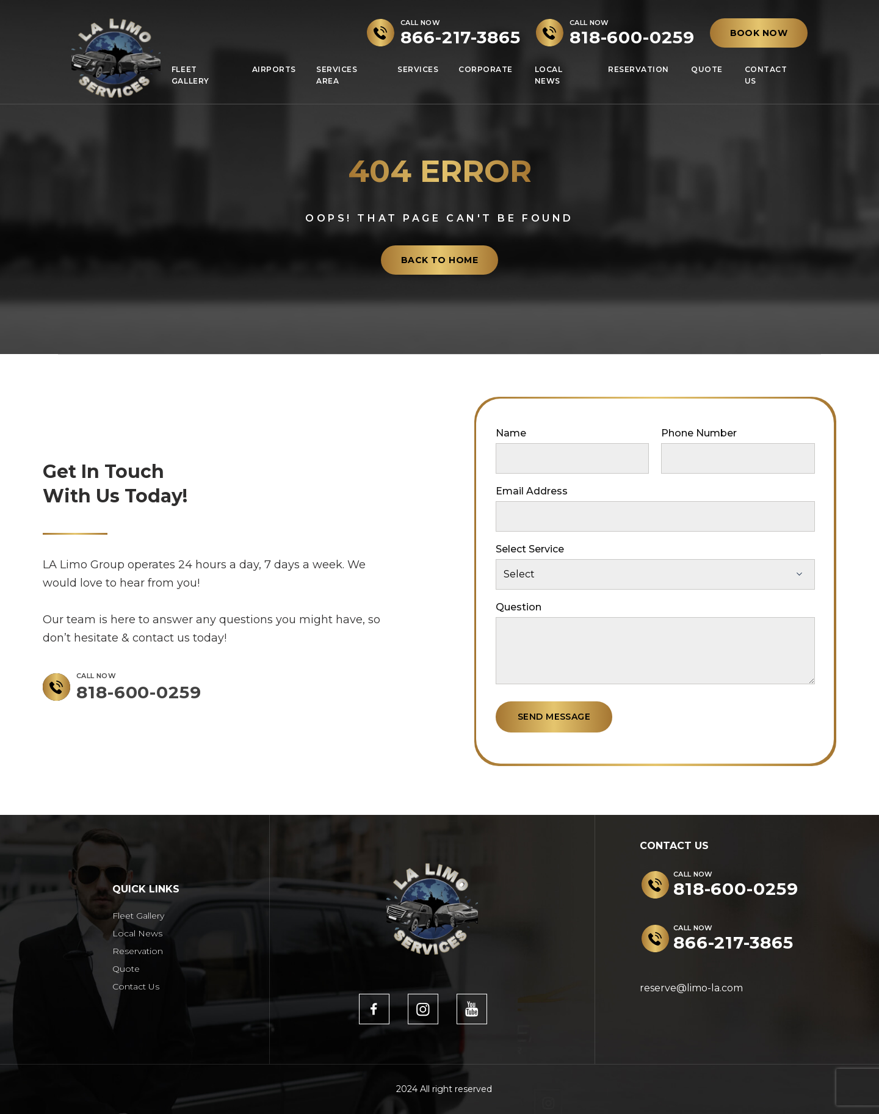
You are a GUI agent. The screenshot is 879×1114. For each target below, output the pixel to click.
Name (511, 433)
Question (518, 607)
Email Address (532, 491)
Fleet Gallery (190, 75)
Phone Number (699, 433)
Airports (274, 69)
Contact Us (766, 75)
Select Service (530, 549)
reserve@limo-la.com (691, 988)
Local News (549, 75)
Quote (707, 69)
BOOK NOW (758, 32)
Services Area (336, 75)
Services (417, 69)
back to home (439, 260)
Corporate (485, 69)
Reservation (638, 69)
